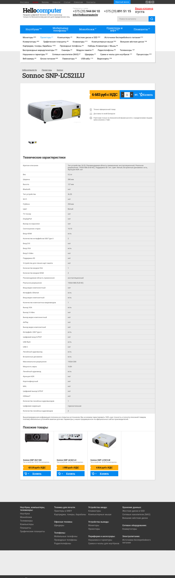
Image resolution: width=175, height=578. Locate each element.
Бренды (45, 2)
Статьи (67, 2)
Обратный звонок (122, 2)
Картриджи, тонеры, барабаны (70, 514)
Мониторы (93, 525)
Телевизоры (26, 520)
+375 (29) (86, 11)
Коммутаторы (129, 529)
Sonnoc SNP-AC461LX (66, 460)
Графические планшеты (32, 531)
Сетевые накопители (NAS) (136, 514)
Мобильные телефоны (65, 536)
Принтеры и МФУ (63, 511)
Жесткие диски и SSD (133, 511)
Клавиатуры (94, 511)
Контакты (90, 2)
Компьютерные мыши (99, 514)
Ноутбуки (25, 513)
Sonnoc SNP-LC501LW (100, 460)
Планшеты (25, 528)
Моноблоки (26, 517)
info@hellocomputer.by (85, 14)
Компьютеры (27, 524)
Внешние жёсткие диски (135, 518)
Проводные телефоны (65, 540)
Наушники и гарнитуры (100, 540)
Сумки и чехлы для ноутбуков (103, 543)
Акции (35, 2)
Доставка (24, 2)
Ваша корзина (144, 8)
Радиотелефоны (62, 543)
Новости (56, 2)
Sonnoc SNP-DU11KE (32, 460)
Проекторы (94, 529)
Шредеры (59, 525)
